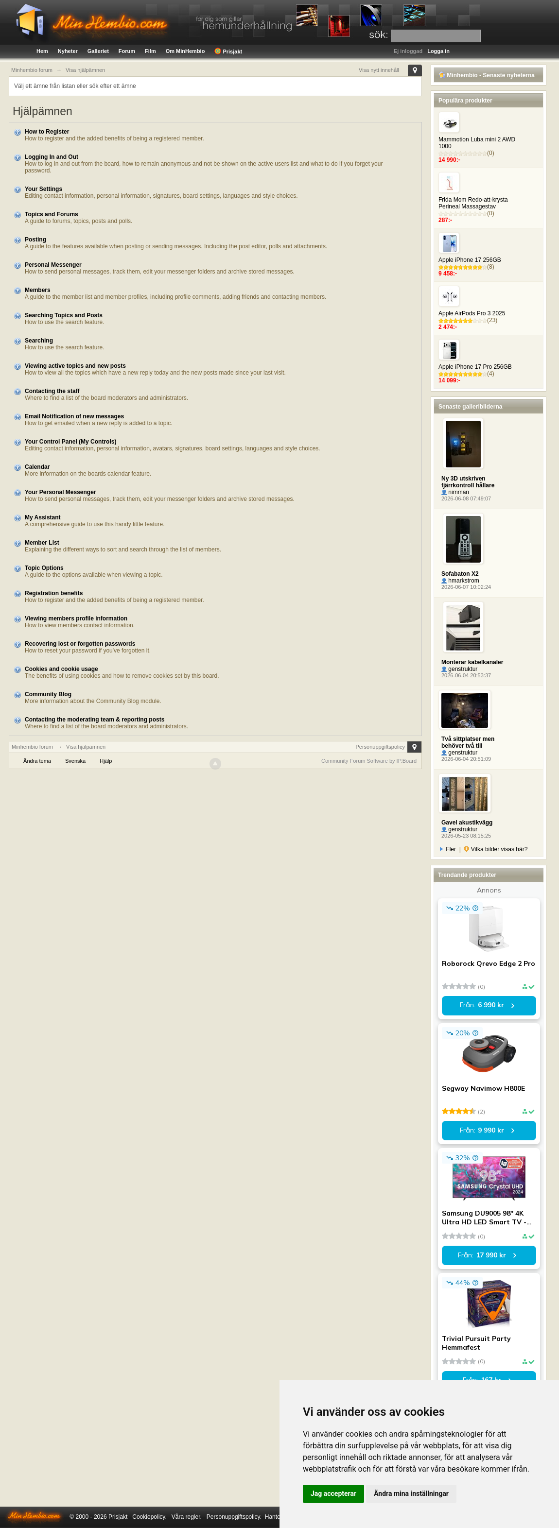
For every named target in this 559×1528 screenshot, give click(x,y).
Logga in (438, 51)
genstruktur (459, 669)
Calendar (37, 467)
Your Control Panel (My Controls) (70, 441)
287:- (445, 220)
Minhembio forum (32, 747)
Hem (42, 51)
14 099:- (449, 380)
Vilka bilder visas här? (495, 849)
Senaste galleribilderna (470, 406)
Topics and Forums (51, 214)
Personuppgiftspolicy (380, 747)
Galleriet (98, 51)
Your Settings (43, 189)
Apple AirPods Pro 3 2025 (471, 313)
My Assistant (43, 517)
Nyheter (68, 51)
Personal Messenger (53, 264)
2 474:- (447, 327)
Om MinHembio (185, 51)
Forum (127, 51)
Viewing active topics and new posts (75, 365)
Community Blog (48, 694)
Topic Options (44, 568)
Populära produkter (465, 100)
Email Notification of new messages (74, 416)
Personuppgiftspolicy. (234, 1516)
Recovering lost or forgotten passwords (80, 643)
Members (38, 290)
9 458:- (447, 273)
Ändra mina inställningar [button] (411, 1493)
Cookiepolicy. (149, 1516)
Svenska (75, 761)
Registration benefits (54, 593)
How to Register (47, 131)
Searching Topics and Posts (64, 315)
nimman (455, 492)
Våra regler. (187, 1516)
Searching (39, 340)
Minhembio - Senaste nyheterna (486, 75)
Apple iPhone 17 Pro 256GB (475, 366)
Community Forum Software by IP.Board (369, 761)
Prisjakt (228, 51)
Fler (448, 849)
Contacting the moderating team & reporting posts (94, 719)
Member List (42, 542)
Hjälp (106, 761)
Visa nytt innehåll (379, 70)
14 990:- (449, 159)
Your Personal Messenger (60, 492)
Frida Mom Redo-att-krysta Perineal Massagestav (473, 203)
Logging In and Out (51, 157)
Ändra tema (37, 761)
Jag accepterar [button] (333, 1493)
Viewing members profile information (76, 618)
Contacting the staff (52, 391)
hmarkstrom (460, 580)
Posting (35, 239)
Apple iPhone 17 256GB (469, 260)
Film (150, 51)
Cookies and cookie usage (61, 669)
